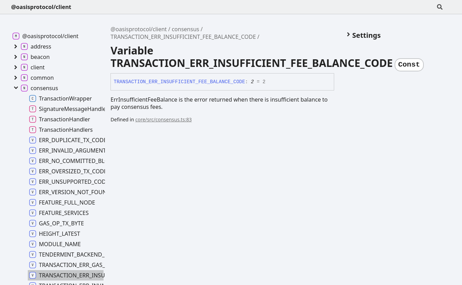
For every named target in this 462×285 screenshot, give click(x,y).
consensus (185, 29)
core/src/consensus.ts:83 (163, 119)
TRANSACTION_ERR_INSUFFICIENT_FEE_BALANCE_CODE (183, 37)
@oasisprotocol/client (41, 7)
